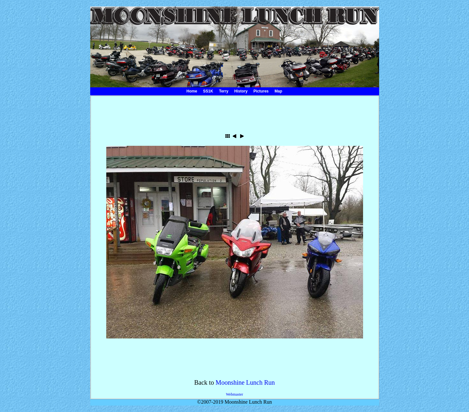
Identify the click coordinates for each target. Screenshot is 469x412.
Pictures (260, 91)
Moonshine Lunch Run (245, 382)
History (241, 91)
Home (192, 91)
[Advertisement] (235, 112)
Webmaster (234, 394)
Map (278, 91)
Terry (223, 91)
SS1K (208, 91)
